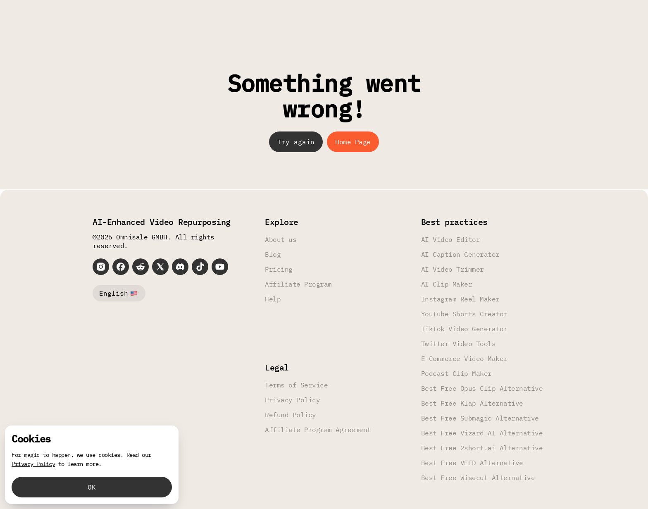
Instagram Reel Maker (460, 299)
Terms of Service (296, 385)
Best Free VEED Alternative (472, 463)
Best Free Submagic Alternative (480, 418)
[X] (160, 266)
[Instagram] (101, 266)
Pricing (279, 269)
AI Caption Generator (460, 254)
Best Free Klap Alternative (472, 403)
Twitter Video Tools (458, 343)
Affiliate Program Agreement (318, 429)
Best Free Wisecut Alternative (478, 477)
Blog (273, 254)
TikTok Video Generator (464, 329)
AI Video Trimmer (452, 269)
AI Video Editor (450, 239)
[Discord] (180, 266)
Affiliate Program (298, 284)
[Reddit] (140, 266)
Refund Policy (290, 415)
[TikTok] (200, 266)
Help (273, 299)
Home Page (353, 142)
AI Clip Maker (446, 284)
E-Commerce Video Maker (464, 358)
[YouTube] (220, 266)
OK (92, 487)
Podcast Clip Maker (456, 373)
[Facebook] (120, 266)
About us (280, 239)
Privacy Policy (292, 400)
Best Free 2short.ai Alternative (482, 448)
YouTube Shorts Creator (464, 314)
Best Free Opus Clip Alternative (482, 388)
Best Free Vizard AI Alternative (482, 433)
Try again (295, 142)
